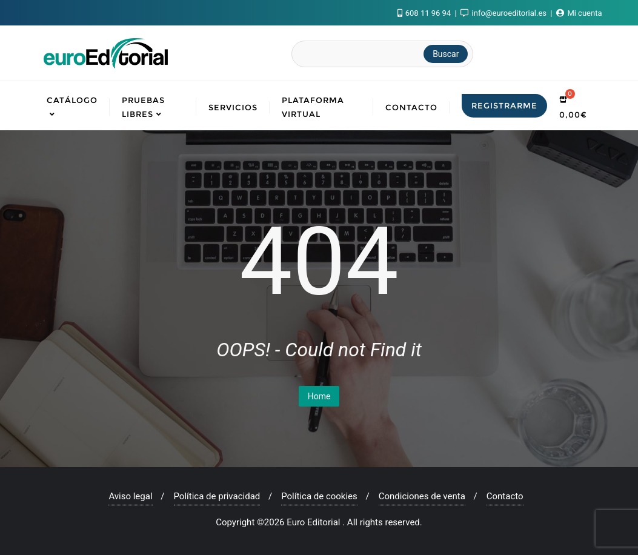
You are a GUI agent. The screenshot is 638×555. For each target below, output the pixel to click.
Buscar (446, 54)
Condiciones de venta (422, 496)
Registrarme (504, 105)
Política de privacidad (217, 496)
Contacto (505, 496)
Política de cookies (319, 496)
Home (319, 396)
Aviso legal (130, 496)
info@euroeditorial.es (504, 13)
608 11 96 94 (425, 13)
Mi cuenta (579, 13)
